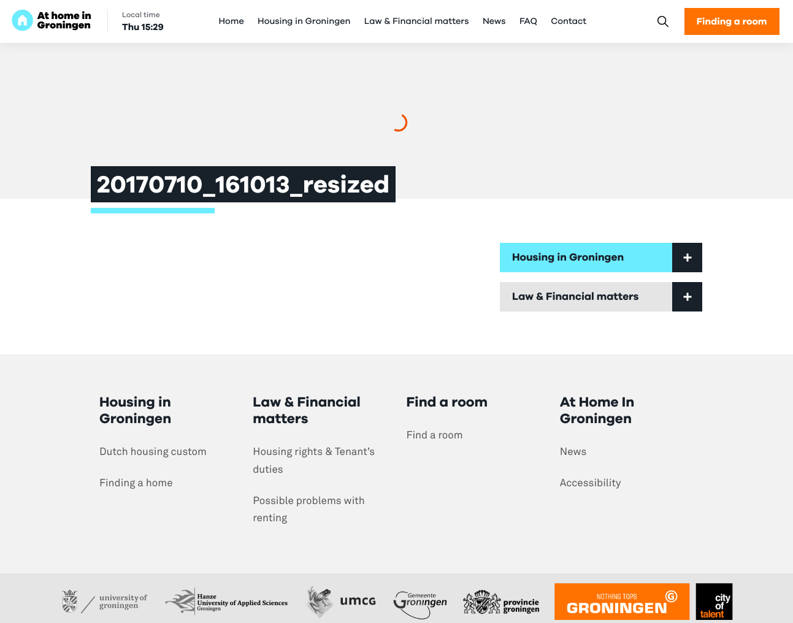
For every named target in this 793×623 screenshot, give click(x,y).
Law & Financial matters (416, 21)
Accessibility (590, 482)
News (494, 21)
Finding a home (136, 482)
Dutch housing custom (153, 451)
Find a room (435, 435)
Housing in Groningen (304, 21)
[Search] (662, 21)
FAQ (528, 21)
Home (231, 21)
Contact (568, 21)
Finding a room (732, 21)
